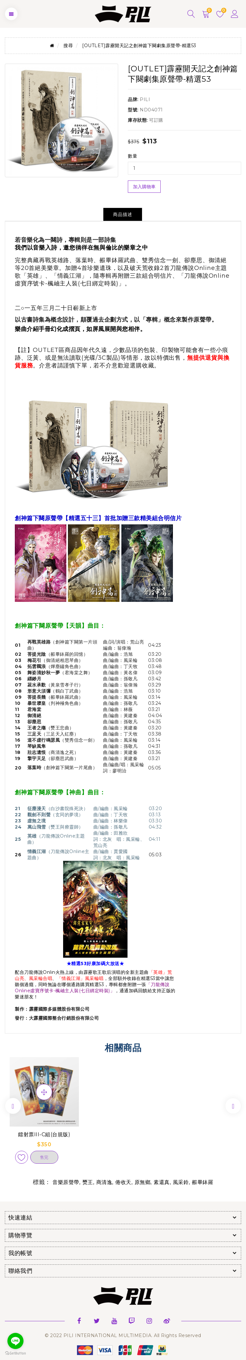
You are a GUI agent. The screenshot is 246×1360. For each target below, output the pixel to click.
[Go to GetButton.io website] (15, 1353)
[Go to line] (15, 1341)
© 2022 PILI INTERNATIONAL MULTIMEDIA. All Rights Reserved (123, 1335)
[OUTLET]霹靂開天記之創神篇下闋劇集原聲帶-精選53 (139, 45)
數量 (132, 156)
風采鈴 (181, 1182)
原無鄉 (143, 1182)
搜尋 (68, 45)
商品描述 (122, 214)
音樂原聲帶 (65, 1182)
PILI (145, 99)
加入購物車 (144, 187)
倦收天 (123, 1182)
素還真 (162, 1182)
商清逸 (104, 1182)
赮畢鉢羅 (202, 1182)
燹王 (87, 1182)
